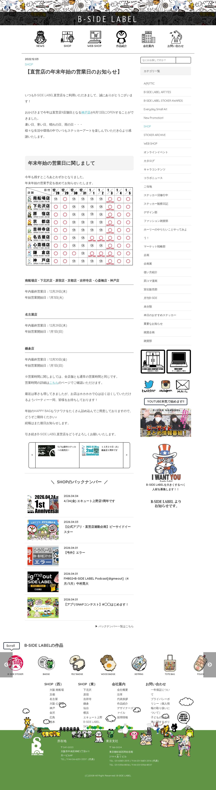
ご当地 (148, 186)
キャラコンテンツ (154, 169)
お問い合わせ (156, 684)
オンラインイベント (156, 152)
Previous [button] (6, 664)
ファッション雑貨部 (156, 220)
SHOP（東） (87, 684)
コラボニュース (153, 178)
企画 (146, 255)
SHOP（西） (53, 684)
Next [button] (209, 664)
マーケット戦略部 (154, 246)
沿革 (120, 694)
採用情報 (122, 717)
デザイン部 (150, 212)
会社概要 (122, 689)
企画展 (148, 263)
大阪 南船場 (57, 689)
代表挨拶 (122, 699)
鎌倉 (86, 703)
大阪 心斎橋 (57, 703)
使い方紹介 (150, 272)
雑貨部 (148, 340)
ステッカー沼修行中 (156, 195)
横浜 (86, 712)
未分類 (148, 306)
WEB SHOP (150, 143)
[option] (15, 664)
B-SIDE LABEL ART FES (157, 92)
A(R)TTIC (149, 83)
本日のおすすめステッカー (160, 315)
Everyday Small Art (155, 109)
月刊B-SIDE (150, 298)
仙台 (86, 708)
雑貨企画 (149, 332)
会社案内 (118, 684)
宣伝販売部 (150, 289)
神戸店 (85, 112)
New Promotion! (153, 117)
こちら (53, 383)
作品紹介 (122, 703)
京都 (52, 694)
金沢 (52, 712)
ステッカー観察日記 (156, 203)
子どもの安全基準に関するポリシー (160, 722)
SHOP (29, 64)
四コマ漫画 (150, 280)
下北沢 (87, 689)
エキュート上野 (92, 717)
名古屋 (54, 699)
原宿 (86, 694)
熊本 (52, 722)
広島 (52, 717)
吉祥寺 (87, 699)
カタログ (149, 160)
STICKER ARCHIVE (155, 135)
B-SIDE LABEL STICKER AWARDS (163, 100)
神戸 (52, 708)
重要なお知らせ (153, 323)
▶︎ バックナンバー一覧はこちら (114, 626)
